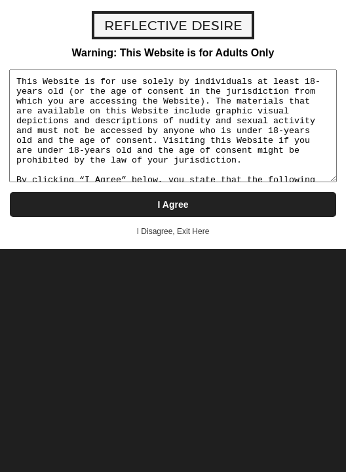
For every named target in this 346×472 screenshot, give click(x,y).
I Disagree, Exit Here (173, 231)
